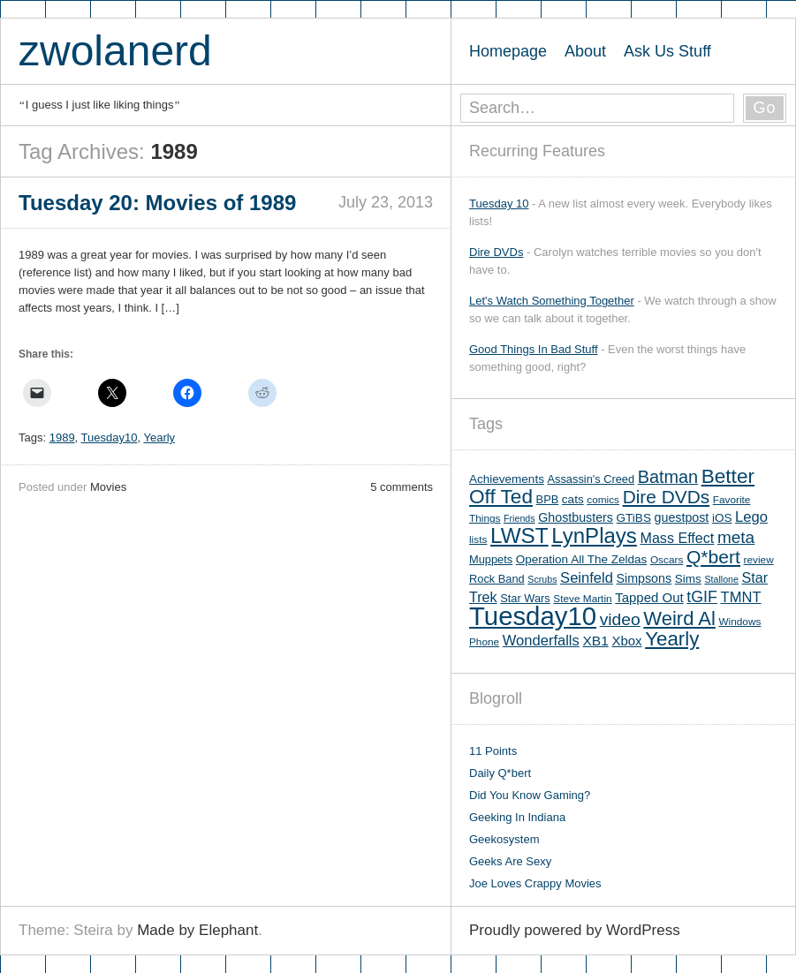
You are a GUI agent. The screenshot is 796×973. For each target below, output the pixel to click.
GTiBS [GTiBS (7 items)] (634, 517)
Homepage (508, 51)
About (585, 51)
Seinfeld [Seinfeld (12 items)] (586, 577)
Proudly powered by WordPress (574, 930)
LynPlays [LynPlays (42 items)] (594, 535)
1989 (62, 437)
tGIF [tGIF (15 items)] (701, 597)
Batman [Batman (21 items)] (668, 476)
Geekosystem (504, 839)
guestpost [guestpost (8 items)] (682, 517)
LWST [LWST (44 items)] (519, 535)
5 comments (401, 487)
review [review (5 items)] (759, 560)
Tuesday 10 (498, 203)
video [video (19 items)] (620, 619)
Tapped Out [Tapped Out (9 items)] (649, 597)
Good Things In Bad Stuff (533, 349)
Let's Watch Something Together (551, 300)
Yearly (159, 437)
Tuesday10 (109, 437)
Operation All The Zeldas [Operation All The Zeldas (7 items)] (582, 559)
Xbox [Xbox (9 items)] (626, 640)
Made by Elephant (197, 930)
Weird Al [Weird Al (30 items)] (679, 618)
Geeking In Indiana (517, 817)
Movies (108, 487)
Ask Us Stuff (667, 51)
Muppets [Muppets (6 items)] (490, 559)
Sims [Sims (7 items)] (688, 578)
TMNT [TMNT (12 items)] (741, 597)
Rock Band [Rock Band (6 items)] (497, 578)
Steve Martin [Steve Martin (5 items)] (582, 598)
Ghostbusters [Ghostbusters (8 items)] (575, 517)
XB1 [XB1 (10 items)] (595, 640)
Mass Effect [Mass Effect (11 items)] (677, 538)
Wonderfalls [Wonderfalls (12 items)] (541, 640)
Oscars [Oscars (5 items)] (666, 560)
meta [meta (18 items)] (735, 537)
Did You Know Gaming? (529, 795)
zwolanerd (115, 50)
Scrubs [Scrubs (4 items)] (542, 579)
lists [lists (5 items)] (478, 539)
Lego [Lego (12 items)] (751, 517)
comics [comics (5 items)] (603, 500)
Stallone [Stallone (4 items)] (721, 579)
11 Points (493, 751)
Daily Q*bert (500, 773)
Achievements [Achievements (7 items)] (506, 479)
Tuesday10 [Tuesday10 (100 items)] (532, 615)
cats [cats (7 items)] (573, 499)
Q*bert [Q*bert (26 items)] (713, 557)
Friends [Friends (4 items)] (519, 518)
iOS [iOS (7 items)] (722, 517)
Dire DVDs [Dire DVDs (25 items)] (666, 496)
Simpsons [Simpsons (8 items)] (644, 578)
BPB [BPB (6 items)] (547, 499)
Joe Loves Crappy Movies (535, 883)
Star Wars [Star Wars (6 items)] (525, 598)
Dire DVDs (496, 252)
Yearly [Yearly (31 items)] (672, 639)
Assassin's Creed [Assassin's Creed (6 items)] (591, 479)
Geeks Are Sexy (510, 861)
